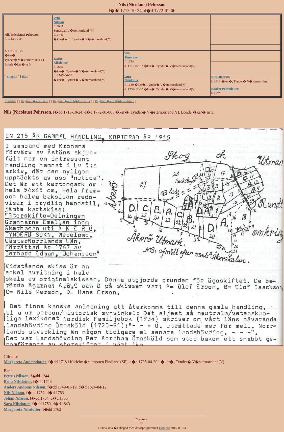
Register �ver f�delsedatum (114, 101)
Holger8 (164, 428)
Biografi (12, 76)
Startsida (10, 101)
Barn (25, 76)
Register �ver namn (34, 101)
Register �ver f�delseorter (71, 101)
